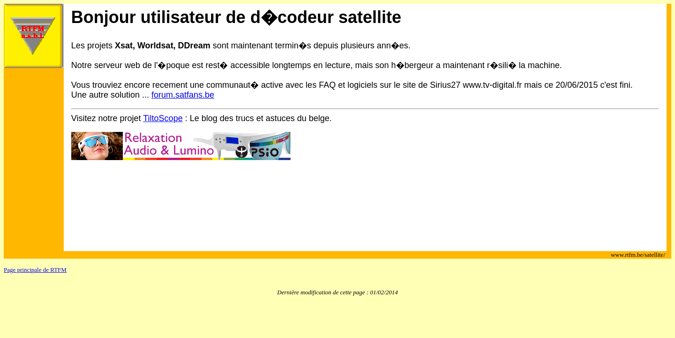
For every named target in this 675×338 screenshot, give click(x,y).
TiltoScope (162, 118)
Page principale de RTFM (35, 269)
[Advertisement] (241, 208)
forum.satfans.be (182, 95)
